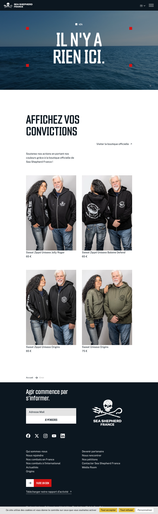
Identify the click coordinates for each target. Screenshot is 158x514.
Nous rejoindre (34, 455)
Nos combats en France (40, 459)
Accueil (29, 377)
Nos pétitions (90, 459)
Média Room (89, 467)
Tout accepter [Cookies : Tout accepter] (108, 510)
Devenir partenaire (93, 451)
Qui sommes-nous (36, 451)
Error (41, 377)
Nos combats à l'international (43, 463)
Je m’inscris (51, 419)
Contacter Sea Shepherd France (101, 463)
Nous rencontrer (91, 455)
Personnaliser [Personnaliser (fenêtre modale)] (145, 510)
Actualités (32, 467)
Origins (30, 471)
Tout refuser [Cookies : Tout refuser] (126, 510)
